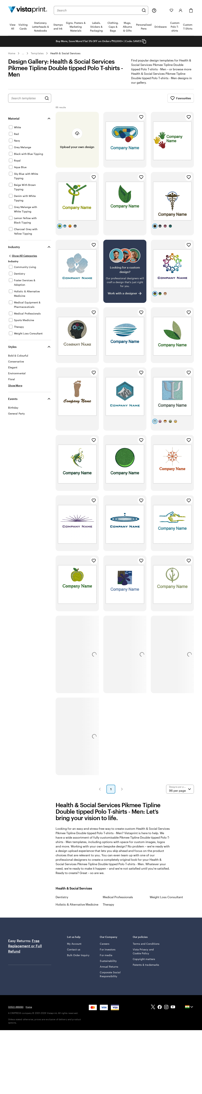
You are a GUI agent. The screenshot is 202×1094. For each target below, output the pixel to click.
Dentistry (62, 901)
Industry (14, 251)
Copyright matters (144, 963)
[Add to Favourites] (141, 121)
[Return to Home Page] (27, 10)
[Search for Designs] (46, 102)
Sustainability (108, 965)
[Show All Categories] (22, 260)
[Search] (143, 10)
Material (13, 123)
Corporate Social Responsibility (110, 978)
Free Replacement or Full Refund (25, 950)
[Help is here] (154, 10)
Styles (12, 351)
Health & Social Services (65, 53)
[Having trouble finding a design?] (124, 275)
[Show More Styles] (15, 390)
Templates (37, 53)
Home (11, 53)
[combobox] (98, 10)
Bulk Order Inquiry (78, 959)
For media (106, 959)
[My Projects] (163, 10)
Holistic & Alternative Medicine (77, 909)
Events (12, 403)
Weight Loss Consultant (166, 901)
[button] (99, 793)
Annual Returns (109, 971)
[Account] (181, 10)
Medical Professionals (118, 901)
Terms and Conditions (146, 948)
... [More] (23, 53)
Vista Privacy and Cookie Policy (143, 955)
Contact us (73, 953)
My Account (74, 948)
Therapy (108, 909)
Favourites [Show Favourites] (180, 102)
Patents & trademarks (146, 969)
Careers (104, 948)
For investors (107, 953)
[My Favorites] (171, 10)
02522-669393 (15, 1011)
